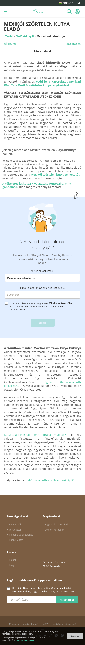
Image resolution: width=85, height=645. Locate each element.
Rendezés (71, 44)
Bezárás (75, 635)
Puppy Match (16, 539)
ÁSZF (45, 624)
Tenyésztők (15, 529)
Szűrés (12, 44)
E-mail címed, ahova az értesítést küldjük (42, 287)
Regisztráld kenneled (56, 524)
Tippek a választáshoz (21, 534)
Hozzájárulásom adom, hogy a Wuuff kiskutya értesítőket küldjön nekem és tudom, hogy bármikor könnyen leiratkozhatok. (41, 306)
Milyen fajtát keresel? (42, 270)
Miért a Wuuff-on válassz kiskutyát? (50, 480)
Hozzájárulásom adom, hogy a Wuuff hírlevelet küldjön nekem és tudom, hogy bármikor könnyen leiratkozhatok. (43, 590)
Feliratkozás (67, 599)
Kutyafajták (15, 524)
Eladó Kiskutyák (25, 36)
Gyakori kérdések (54, 529)
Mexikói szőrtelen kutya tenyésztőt (55, 174)
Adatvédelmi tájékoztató (64, 624)
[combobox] (42, 278)
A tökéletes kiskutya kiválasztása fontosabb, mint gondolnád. (36, 185)
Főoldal (8, 36)
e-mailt (55, 566)
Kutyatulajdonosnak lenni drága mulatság (35, 435)
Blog (11, 565)
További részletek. (26, 640)
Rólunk (12, 559)
